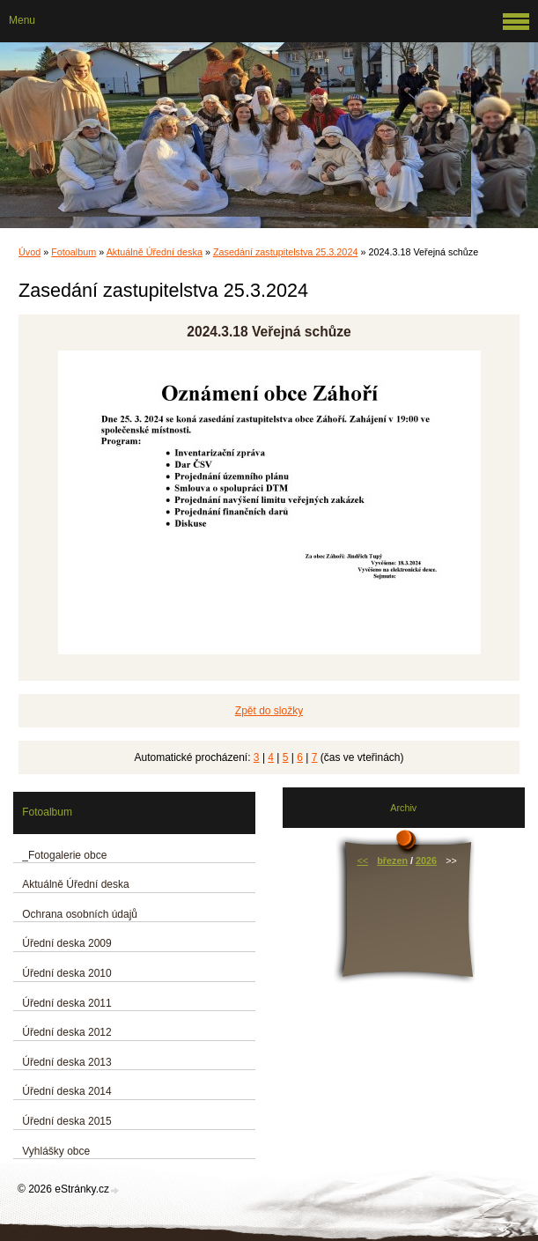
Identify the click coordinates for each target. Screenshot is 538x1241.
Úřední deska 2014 (66, 1091)
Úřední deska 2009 (66, 943)
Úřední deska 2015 (66, 1121)
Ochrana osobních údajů (79, 914)
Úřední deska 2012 (66, 1032)
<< (362, 860)
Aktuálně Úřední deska (155, 252)
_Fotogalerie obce (64, 855)
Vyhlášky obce (56, 1151)
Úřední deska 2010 (66, 973)
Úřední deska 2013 (66, 1062)
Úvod (29, 252)
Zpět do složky (269, 711)
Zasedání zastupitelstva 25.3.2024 (285, 252)
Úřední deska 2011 (66, 1003)
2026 (426, 860)
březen (392, 860)
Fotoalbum (73, 252)
